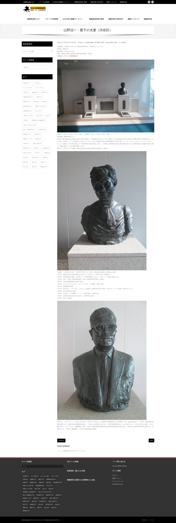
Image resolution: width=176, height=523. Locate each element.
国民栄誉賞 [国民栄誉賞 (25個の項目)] (27, 110)
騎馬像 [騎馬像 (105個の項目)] (44, 166)
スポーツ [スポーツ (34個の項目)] (39, 87)
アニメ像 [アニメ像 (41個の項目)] (36, 82)
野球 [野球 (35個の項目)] (34, 166)
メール (151, 519)
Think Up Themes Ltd (37, 519)
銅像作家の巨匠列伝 (97, 2)
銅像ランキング (111, 2)
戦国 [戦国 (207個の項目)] (38, 138)
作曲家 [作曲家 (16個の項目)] (35, 92)
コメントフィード (118, 481)
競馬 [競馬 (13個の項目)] (34, 162)
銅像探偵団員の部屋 (81, 2)
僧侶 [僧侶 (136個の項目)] (44, 92)
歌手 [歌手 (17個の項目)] (37, 152)
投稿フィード (116, 478)
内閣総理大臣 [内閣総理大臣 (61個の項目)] (28, 96)
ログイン (75, 450)
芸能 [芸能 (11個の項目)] (43, 162)
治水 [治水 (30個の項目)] (25, 157)
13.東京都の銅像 (88, 42)
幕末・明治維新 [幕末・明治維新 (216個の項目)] (29, 129)
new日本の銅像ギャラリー (61, 2)
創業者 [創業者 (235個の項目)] (26, 101)
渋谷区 (102, 42)
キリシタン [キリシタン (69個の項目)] (27, 87)
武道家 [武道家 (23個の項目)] (47, 152)
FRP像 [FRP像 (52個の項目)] (26, 82)
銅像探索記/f (74, 56)
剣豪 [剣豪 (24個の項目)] (39, 96)
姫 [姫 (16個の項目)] (48, 115)
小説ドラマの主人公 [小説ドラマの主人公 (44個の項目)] (29, 124)
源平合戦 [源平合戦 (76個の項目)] (35, 157)
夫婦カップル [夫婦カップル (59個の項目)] (28, 115)
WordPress (56, 519)
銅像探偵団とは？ (29, 2)
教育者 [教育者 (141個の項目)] (26, 148)
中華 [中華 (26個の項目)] (25, 92)
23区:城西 (97, 42)
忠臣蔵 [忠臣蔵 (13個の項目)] (37, 134)
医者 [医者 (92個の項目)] (45, 101)
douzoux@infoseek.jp (119, 466)
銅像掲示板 (123, 2)
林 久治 (61, 42)
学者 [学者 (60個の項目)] (25, 120)
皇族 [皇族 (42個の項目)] (45, 157)
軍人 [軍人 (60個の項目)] (25, 166)
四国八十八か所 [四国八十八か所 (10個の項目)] (40, 106)
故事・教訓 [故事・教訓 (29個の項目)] (37, 143)
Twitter (144, 519)
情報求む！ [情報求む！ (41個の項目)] (27, 138)
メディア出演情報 (43, 2)
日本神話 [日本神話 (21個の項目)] (46, 148)
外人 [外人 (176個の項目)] (38, 110)
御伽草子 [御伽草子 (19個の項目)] (26, 134)
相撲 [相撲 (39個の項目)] (25, 162)
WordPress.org (117, 484)
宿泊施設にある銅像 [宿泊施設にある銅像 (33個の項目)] (38, 120)
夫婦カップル (117, 42)
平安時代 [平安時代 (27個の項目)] (42, 129)
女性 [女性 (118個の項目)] (39, 115)
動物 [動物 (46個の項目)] (36, 101)
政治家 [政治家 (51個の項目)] (26, 143)
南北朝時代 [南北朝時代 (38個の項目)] (27, 106)
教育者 (124, 42)
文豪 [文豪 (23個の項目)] (36, 148)
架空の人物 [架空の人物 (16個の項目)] (27, 152)
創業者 (111, 42)
